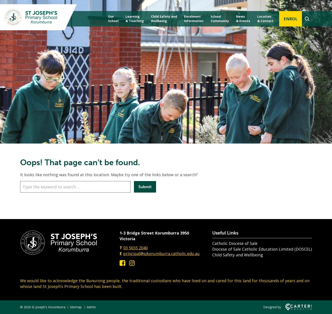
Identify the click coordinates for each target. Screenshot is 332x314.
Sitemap (76, 307)
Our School (113, 18)
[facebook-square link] (122, 262)
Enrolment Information (193, 18)
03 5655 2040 (135, 247)
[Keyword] (75, 187)
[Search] (307, 18)
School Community (220, 18)
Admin (91, 307)
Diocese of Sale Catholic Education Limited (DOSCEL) (262, 249)
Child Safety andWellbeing (164, 18)
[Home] (58, 253)
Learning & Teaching (135, 18)
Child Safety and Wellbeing (237, 254)
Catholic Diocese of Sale (235, 243)
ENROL (291, 18)
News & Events (243, 18)
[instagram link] (132, 262)
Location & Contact (265, 18)
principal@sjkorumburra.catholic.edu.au (161, 253)
